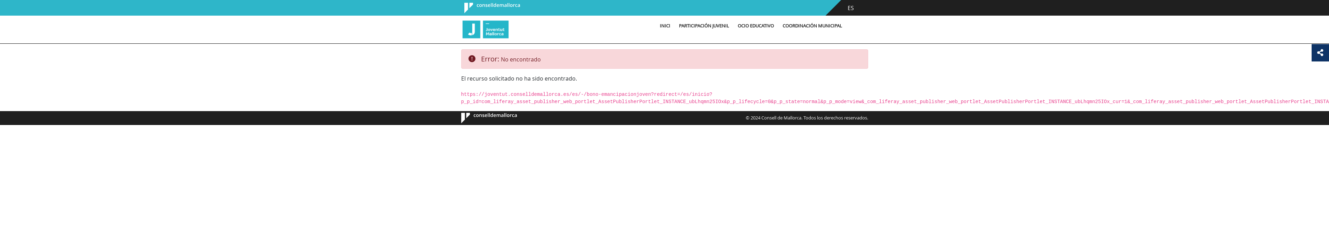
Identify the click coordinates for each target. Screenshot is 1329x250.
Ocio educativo (756, 26)
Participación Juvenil (704, 26)
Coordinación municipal (812, 26)
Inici (665, 26)
